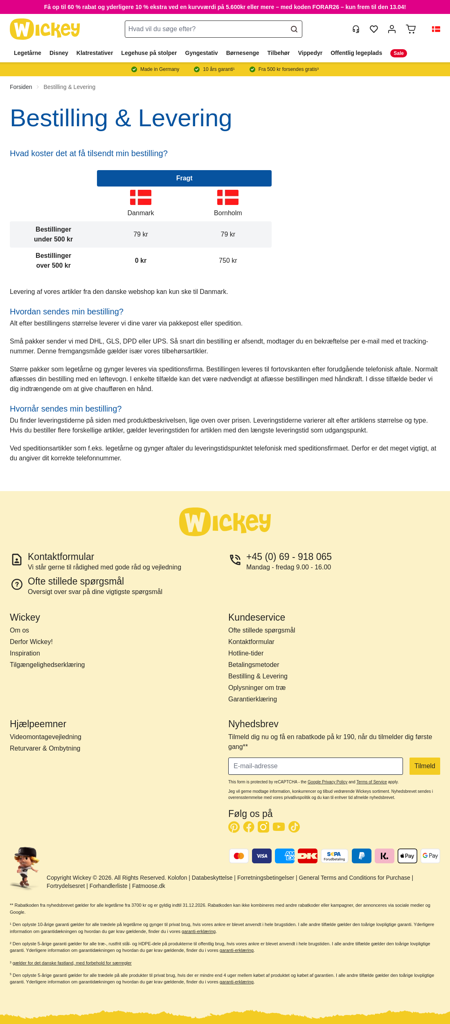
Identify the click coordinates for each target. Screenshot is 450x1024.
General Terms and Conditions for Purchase (354, 877)
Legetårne (27, 53)
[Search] (294, 29)
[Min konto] (392, 29)
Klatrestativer (94, 53)
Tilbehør (279, 53)
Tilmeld (424, 765)
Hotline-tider (245, 653)
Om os (19, 630)
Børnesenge (242, 53)
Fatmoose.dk (148, 886)
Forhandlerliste (109, 886)
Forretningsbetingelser (265, 877)
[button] (432, 29)
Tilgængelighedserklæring (47, 664)
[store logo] (45, 29)
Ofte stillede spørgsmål (261, 630)
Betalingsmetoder (253, 664)
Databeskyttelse (212, 877)
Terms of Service (371, 782)
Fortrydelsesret (66, 886)
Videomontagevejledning (45, 736)
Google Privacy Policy (327, 782)
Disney (59, 53)
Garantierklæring (252, 699)
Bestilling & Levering (69, 87)
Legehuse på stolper (149, 53)
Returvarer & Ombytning (45, 748)
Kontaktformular (251, 641)
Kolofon (177, 877)
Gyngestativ (201, 53)
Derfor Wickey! (31, 641)
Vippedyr (310, 53)
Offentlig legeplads (356, 53)
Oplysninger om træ (257, 687)
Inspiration (25, 653)
